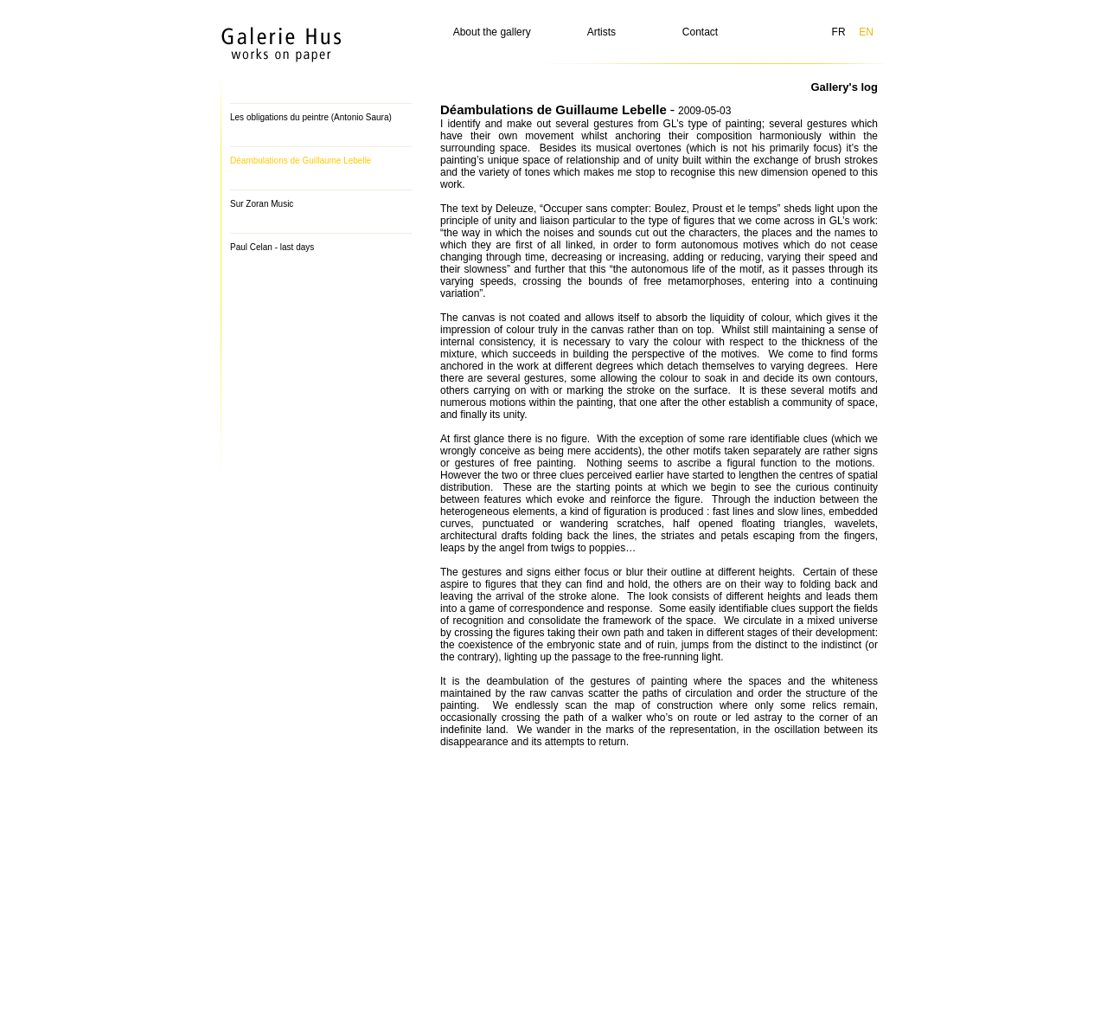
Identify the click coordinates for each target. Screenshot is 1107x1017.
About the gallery (492, 32)
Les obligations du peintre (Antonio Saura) (311, 117)
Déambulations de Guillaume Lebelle (300, 160)
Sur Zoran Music (261, 204)
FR (839, 32)
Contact (700, 32)
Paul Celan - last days (272, 247)
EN (866, 32)
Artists (601, 32)
